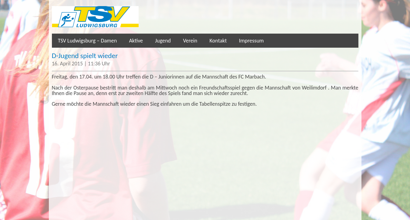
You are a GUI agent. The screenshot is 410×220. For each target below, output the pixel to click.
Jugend (163, 40)
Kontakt (218, 40)
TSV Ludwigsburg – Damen (87, 40)
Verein (190, 40)
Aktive (136, 40)
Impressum (251, 40)
